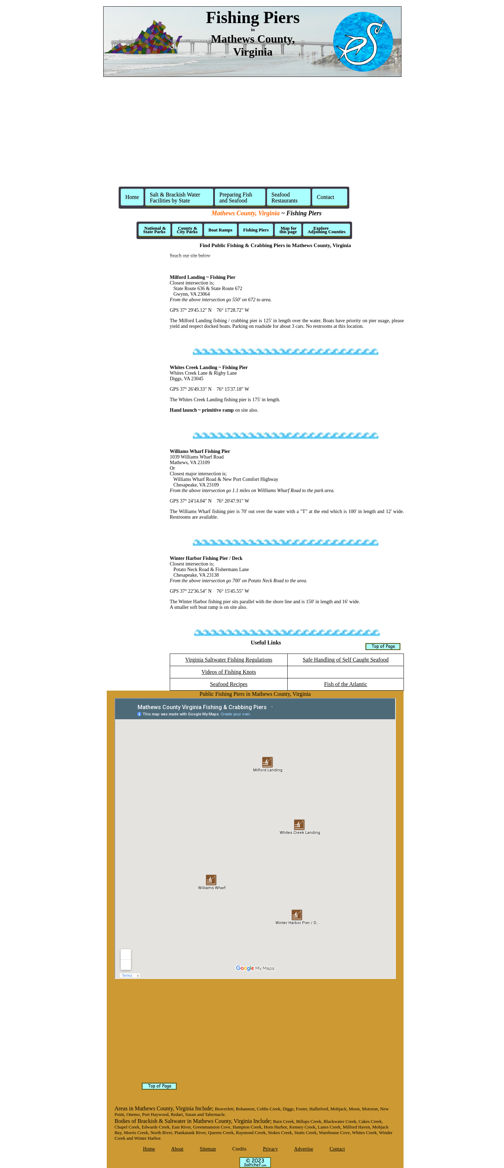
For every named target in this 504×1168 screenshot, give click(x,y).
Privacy (270, 1149)
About (177, 1149)
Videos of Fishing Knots (229, 672)
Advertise (303, 1149)
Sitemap (208, 1149)
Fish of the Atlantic (345, 684)
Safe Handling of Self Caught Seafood (346, 660)
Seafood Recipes (228, 684)
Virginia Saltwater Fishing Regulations (228, 660)
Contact (337, 1149)
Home (132, 197)
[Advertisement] (252, 131)
